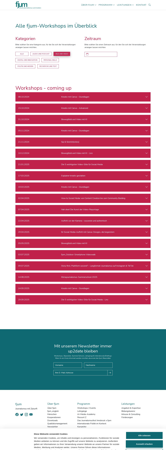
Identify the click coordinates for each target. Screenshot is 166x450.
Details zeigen (137, 445)
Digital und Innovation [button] (27, 60)
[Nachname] (98, 365)
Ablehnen (144, 433)
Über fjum (87, 4)
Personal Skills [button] (50, 60)
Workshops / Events (86, 408)
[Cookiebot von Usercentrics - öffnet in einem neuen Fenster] (16, 445)
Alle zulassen (144, 416)
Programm (105, 4)
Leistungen (124, 4)
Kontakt (141, 4)
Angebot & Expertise (131, 408)
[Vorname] (67, 365)
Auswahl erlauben (144, 424)
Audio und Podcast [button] (41, 54)
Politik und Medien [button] (25, 66)
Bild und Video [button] (62, 54)
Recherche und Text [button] (48, 66)
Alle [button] (22, 54)
